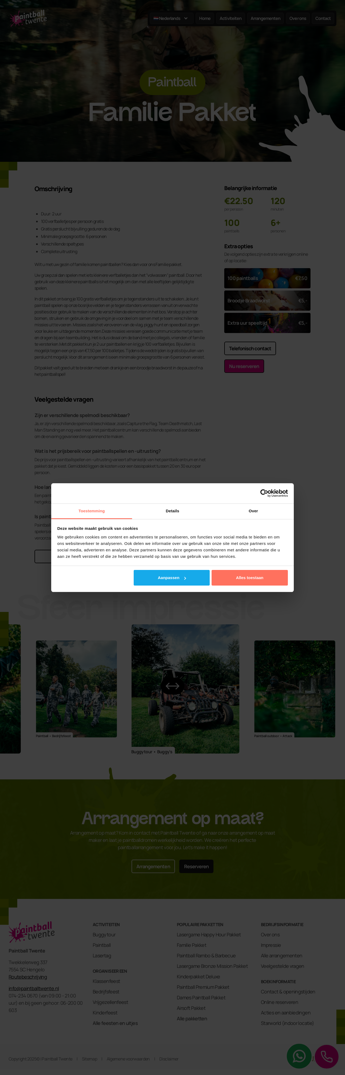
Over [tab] (253, 511)
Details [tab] (172, 511)
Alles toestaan (250, 577)
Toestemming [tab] (91, 511)
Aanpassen (172, 577)
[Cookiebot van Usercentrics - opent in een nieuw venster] (264, 493)
